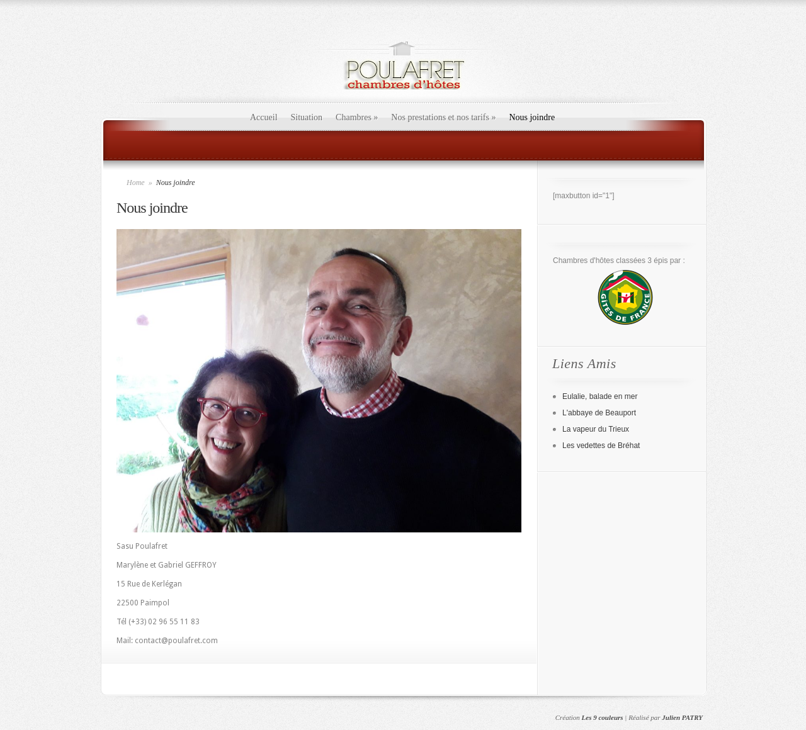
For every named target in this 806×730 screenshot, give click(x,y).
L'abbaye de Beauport (599, 412)
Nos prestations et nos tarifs (443, 117)
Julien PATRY (682, 717)
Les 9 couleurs (602, 717)
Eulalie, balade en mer (599, 396)
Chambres (357, 117)
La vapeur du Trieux (595, 429)
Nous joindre (532, 117)
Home (136, 182)
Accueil (264, 117)
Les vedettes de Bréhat (601, 445)
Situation (307, 117)
